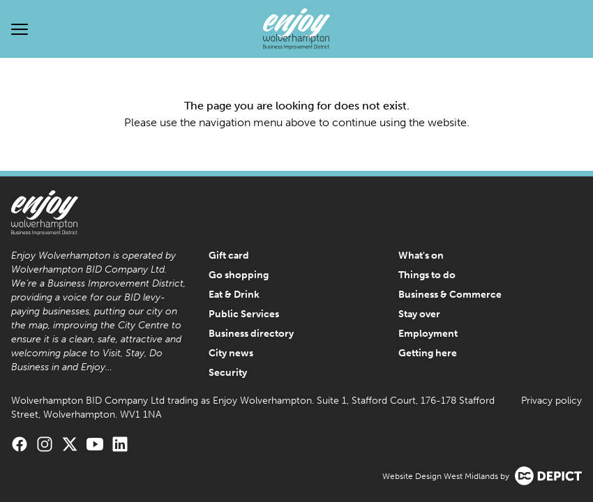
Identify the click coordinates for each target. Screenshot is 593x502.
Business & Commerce (450, 295)
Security (228, 373)
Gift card (229, 255)
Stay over (419, 314)
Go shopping (239, 275)
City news (231, 353)
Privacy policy (551, 400)
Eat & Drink (234, 295)
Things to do (427, 275)
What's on (421, 255)
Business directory (251, 334)
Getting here (427, 353)
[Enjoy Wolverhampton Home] (296, 29)
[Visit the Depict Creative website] (548, 475)
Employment (428, 334)
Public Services (244, 314)
